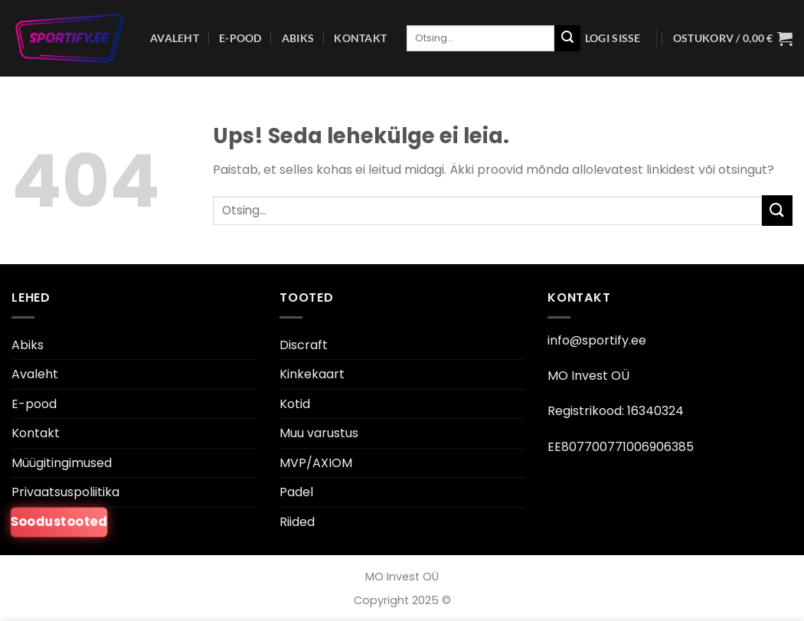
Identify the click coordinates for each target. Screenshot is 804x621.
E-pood (240, 37)
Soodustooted (59, 522)
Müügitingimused (61, 463)
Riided (297, 522)
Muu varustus (318, 433)
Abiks (298, 37)
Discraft (303, 345)
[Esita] (567, 38)
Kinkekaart (312, 374)
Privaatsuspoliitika (65, 492)
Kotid (294, 404)
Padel (296, 492)
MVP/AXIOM (315, 463)
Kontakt (360, 37)
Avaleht (174, 37)
